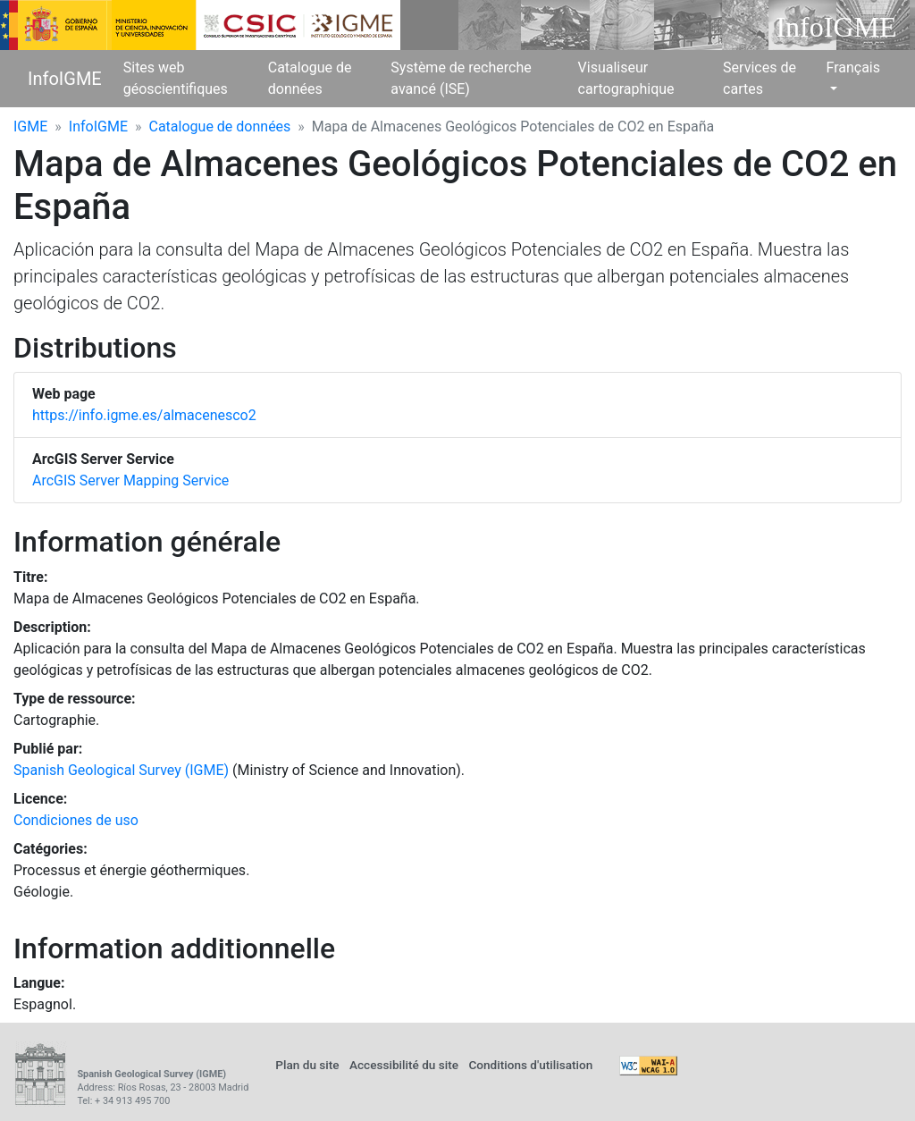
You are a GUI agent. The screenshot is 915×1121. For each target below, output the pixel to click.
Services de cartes (759, 78)
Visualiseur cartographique (626, 78)
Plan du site (307, 1065)
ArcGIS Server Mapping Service (130, 480)
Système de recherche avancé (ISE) (460, 78)
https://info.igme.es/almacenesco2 (144, 415)
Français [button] (853, 67)
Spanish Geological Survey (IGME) (121, 770)
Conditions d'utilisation (530, 1065)
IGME (30, 126)
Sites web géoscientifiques (175, 78)
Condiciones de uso (76, 820)
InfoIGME (65, 78)
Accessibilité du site (403, 1065)
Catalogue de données (310, 78)
